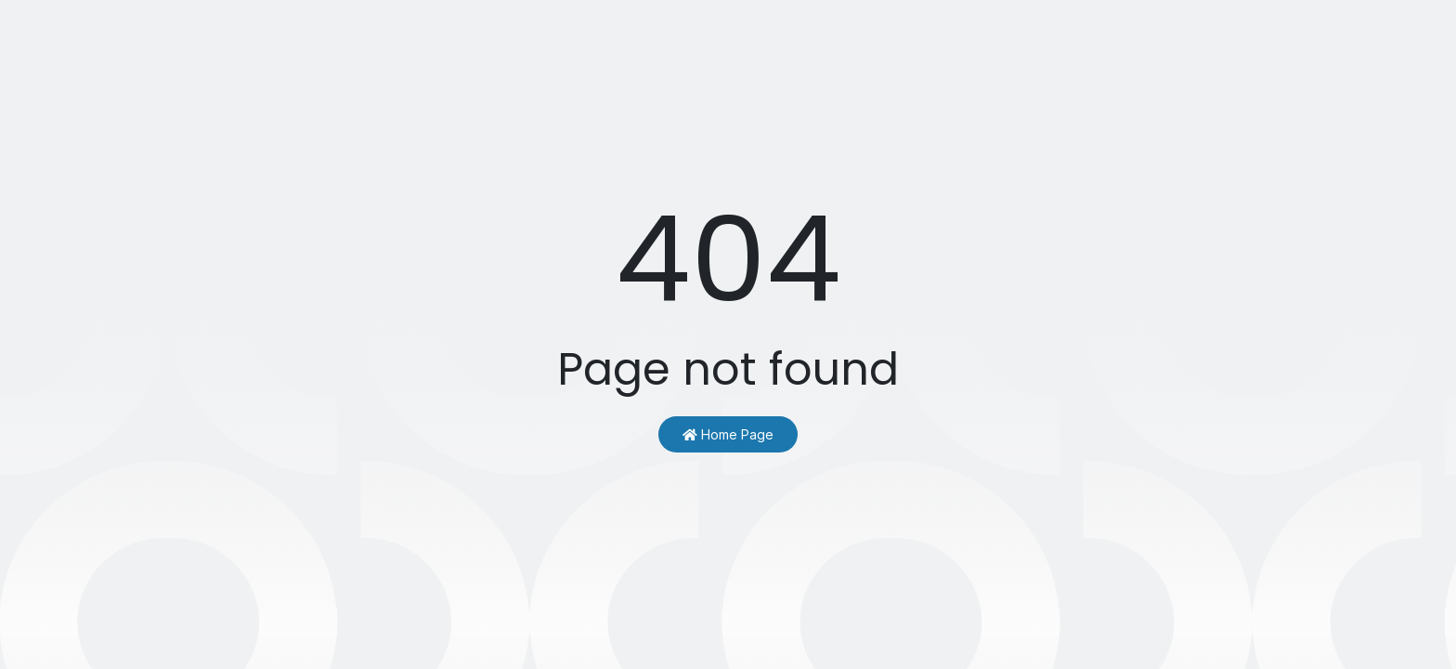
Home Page (728, 434)
